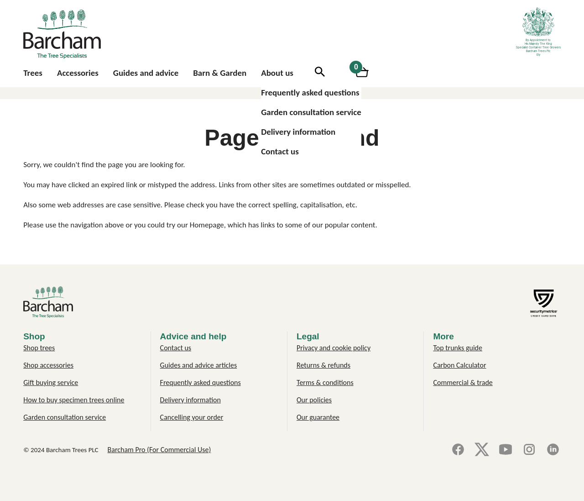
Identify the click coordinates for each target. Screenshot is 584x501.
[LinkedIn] (553, 450)
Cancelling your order (192, 417)
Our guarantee (318, 417)
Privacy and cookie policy (333, 347)
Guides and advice (145, 73)
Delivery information (298, 132)
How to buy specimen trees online (73, 400)
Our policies (314, 400)
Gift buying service (50, 382)
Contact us (280, 151)
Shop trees (39, 347)
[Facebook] (458, 450)
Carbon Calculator (459, 365)
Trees (32, 73)
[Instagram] (529, 450)
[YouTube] (505, 450)
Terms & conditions (325, 382)
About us (277, 73)
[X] (481, 450)
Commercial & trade (462, 382)
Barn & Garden (219, 73)
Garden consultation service (311, 112)
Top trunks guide (457, 347)
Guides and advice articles (198, 365)
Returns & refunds (323, 365)
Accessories (78, 73)
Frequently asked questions (310, 92)
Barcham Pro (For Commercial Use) (159, 449)
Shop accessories (48, 365)
